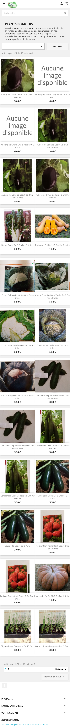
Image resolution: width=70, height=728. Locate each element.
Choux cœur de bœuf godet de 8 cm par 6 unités (52, 296)
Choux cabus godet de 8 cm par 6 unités (18, 296)
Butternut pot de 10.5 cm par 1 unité (52, 245)
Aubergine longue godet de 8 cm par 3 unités (52, 146)
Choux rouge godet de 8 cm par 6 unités (17, 397)
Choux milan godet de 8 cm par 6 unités (52, 346)
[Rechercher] (35, 13)
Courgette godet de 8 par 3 (17, 546)
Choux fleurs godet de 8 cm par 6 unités (17, 346)
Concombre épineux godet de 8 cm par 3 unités (52, 397)
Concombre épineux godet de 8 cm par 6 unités (17, 447)
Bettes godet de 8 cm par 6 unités (17, 245)
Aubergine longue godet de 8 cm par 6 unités (17, 196)
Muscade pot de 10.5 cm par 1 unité (52, 596)
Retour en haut (54, 677)
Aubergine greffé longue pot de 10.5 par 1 (52, 96)
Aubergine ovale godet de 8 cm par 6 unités (52, 196)
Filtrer (57, 46)
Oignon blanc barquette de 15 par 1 (17, 646)
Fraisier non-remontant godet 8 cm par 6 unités (52, 547)
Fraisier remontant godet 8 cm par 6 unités (17, 597)
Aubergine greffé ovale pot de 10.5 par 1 (17, 146)
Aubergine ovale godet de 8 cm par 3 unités (17, 96)
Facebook (4, 685)
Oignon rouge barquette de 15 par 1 (52, 646)
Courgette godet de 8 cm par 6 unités (52, 497)
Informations (10, 719)
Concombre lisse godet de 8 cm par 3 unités (52, 447)
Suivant (61, 669)
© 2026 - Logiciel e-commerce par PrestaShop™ (25, 724)
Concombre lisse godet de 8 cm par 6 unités (18, 497)
